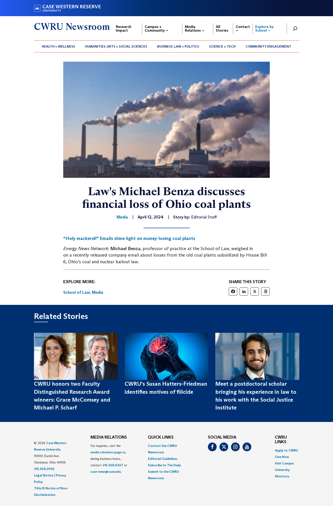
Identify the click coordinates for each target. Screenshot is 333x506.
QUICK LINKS (161, 437)
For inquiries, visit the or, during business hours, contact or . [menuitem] (108, 459)
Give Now (282, 457)
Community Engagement (268, 46)
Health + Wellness (58, 46)
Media (97, 292)
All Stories (222, 28)
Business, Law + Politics (178, 46)
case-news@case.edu (105, 472)
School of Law (76, 292)
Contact (243, 27)
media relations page (106, 452)
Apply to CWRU (286, 450)
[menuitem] (58, 46)
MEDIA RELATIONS (108, 437)
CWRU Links (281, 439)
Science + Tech (222, 46)
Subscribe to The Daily (164, 465)
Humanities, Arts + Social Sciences (116, 46)
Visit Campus (284, 463)
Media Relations (194, 28)
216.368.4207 (112, 465)
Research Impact (123, 28)
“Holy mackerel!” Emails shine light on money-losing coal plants (129, 238)
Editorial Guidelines (162, 459)
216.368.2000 (44, 469)
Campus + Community (156, 28)
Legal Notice (43, 475)
